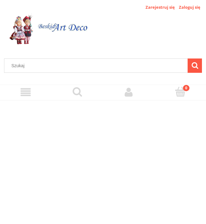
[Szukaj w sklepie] (97, 65)
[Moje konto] (129, 92)
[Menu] (26, 92)
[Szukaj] (195, 65)
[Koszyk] (180, 92)
